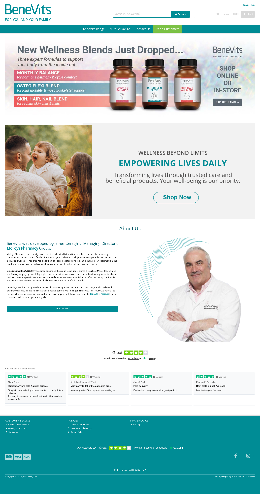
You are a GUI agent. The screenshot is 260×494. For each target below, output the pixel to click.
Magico (225, 477)
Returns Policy (75, 432)
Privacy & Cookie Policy (80, 428)
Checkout (248, 14)
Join (253, 5)
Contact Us (142, 29)
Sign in (246, 5)
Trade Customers (167, 29)
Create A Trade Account (17, 425)
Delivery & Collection (16, 428)
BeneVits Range (94, 29)
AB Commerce (248, 477)
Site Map (136, 425)
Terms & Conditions (78, 425)
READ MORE (62, 308)
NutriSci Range (119, 29)
